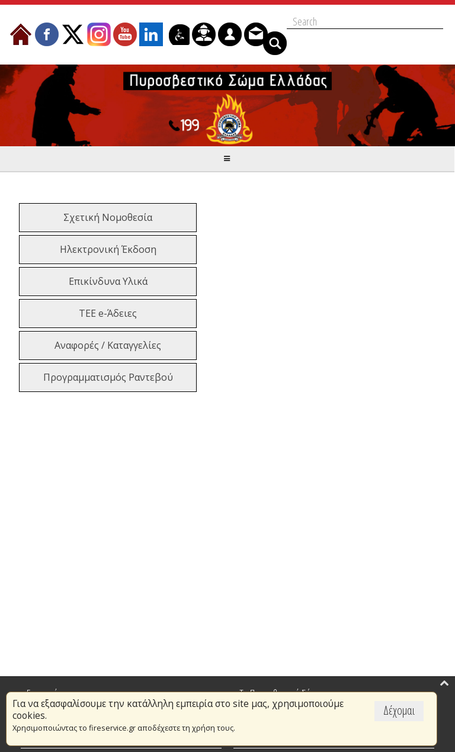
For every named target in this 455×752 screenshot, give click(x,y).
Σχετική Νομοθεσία (107, 217)
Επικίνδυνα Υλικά (108, 281)
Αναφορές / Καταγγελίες (108, 345)
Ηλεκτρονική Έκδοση (108, 249)
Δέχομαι (399, 710)
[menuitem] (21, 34)
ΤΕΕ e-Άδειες (108, 313)
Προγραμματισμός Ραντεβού (108, 377)
